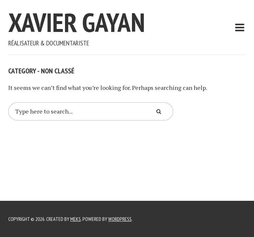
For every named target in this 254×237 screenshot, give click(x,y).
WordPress (120, 219)
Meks (75, 219)
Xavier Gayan (76, 22)
